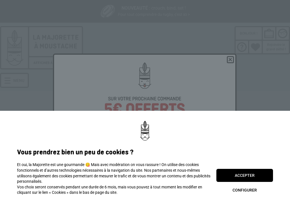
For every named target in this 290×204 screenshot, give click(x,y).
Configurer (245, 190)
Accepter (245, 175)
